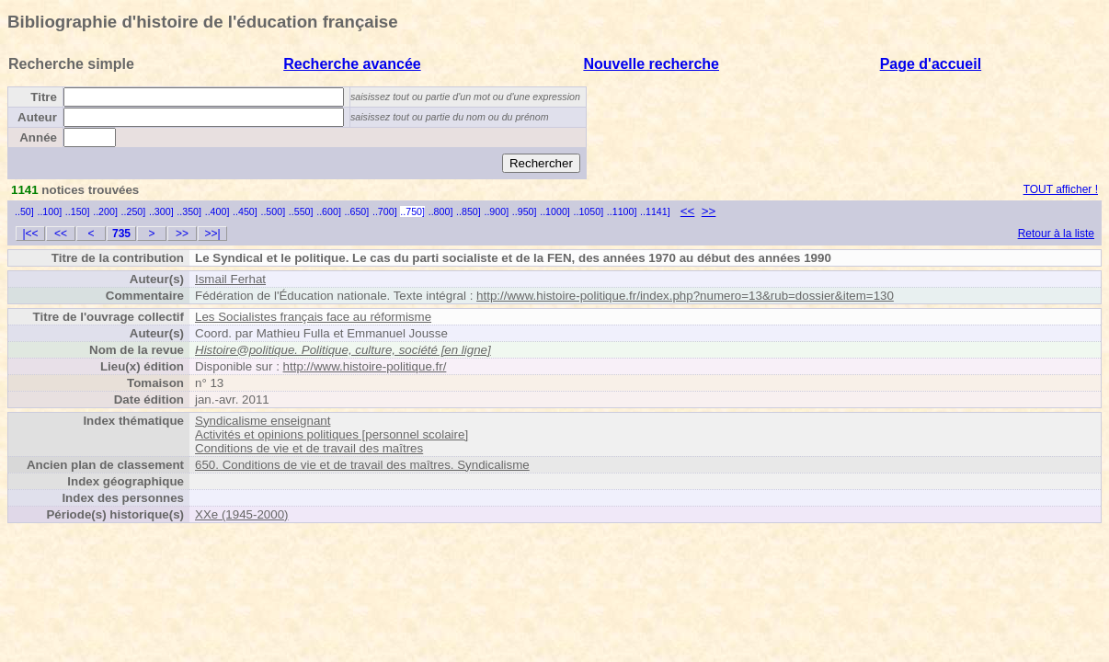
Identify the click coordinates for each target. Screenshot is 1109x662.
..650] (357, 211)
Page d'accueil (931, 64)
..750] (412, 211)
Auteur (37, 117)
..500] (272, 211)
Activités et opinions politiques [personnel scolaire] (331, 434)
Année (38, 137)
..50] (24, 211)
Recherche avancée (351, 64)
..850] (468, 211)
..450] (245, 211)
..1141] (655, 211)
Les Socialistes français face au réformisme (313, 317)
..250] (133, 211)
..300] (161, 211)
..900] (496, 211)
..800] (441, 211)
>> (709, 211)
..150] (77, 211)
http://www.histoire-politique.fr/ (365, 366)
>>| (212, 233)
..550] (301, 211)
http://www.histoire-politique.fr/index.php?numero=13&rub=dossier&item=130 (685, 295)
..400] (217, 211)
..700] (384, 211)
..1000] (555, 211)
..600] (328, 211)
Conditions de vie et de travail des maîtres (309, 448)
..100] (49, 211)
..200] (105, 211)
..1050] (589, 211)
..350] (189, 211)
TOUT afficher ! (1060, 189)
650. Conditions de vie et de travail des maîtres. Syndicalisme (362, 465)
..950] (524, 211)
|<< (30, 233)
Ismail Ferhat (230, 279)
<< (687, 211)
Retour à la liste (1056, 233)
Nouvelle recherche (651, 64)
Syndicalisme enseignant (262, 421)
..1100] (622, 211)
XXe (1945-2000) (242, 514)
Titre (43, 97)
